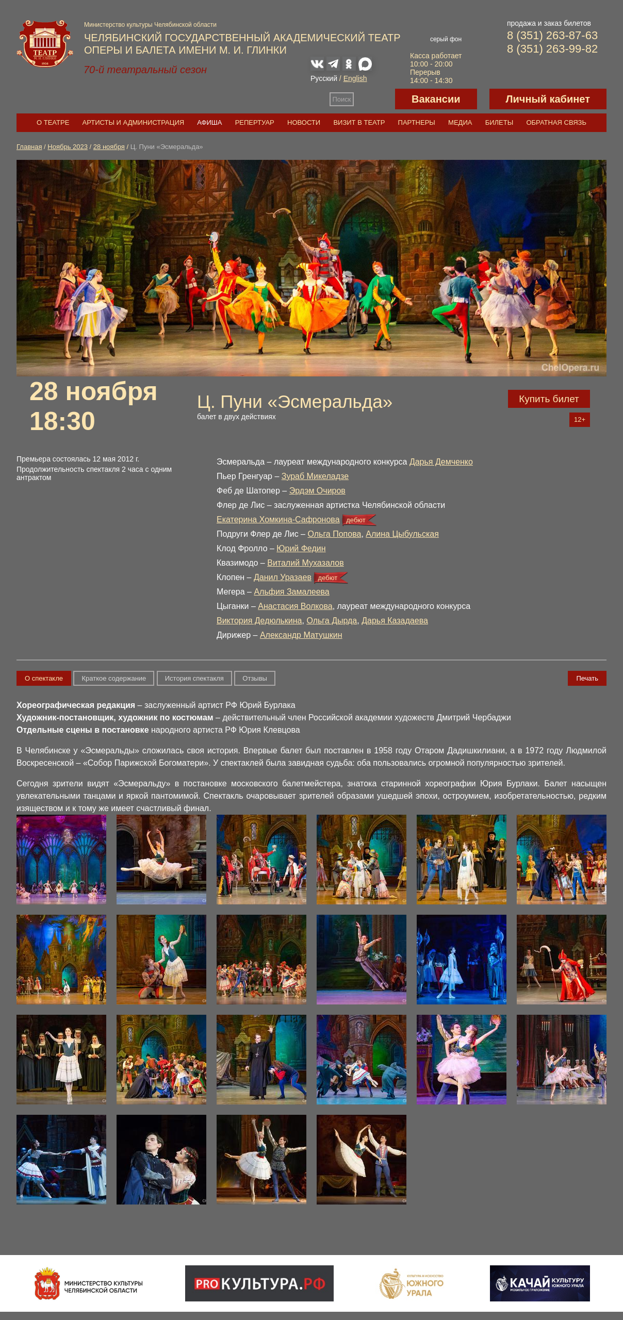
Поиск (342, 99)
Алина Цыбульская (402, 534)
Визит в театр (359, 122)
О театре (53, 122)
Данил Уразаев (283, 577)
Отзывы (254, 678)
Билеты (499, 122)
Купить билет (549, 398)
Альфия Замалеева (291, 591)
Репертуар (254, 122)
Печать (587, 678)
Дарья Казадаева (395, 620)
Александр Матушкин (301, 635)
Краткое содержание (113, 678)
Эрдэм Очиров (317, 490)
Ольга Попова (334, 534)
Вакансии (436, 99)
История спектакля (194, 678)
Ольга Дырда (331, 620)
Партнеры (416, 122)
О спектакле (44, 678)
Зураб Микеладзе (315, 476)
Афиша (209, 122)
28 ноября (109, 147)
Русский (323, 78)
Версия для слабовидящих (374, 99)
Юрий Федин (300, 548)
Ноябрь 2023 (67, 147)
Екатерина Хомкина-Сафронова (278, 519)
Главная (29, 147)
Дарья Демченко (441, 461)
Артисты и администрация (134, 122)
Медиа (460, 122)
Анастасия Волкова (295, 606)
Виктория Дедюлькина (259, 620)
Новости (303, 122)
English (355, 78)
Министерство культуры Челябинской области (150, 24)
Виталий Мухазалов (305, 562)
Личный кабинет (548, 99)
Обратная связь (556, 122)
